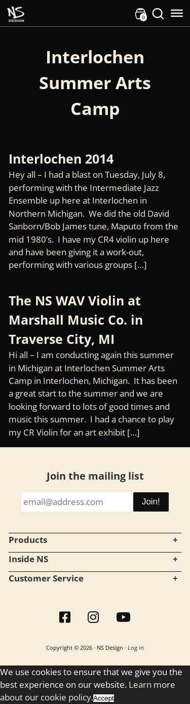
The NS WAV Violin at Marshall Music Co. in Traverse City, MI (76, 319)
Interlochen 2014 (61, 158)
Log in (136, 647)
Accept (103, 698)
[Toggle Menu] (177, 13)
